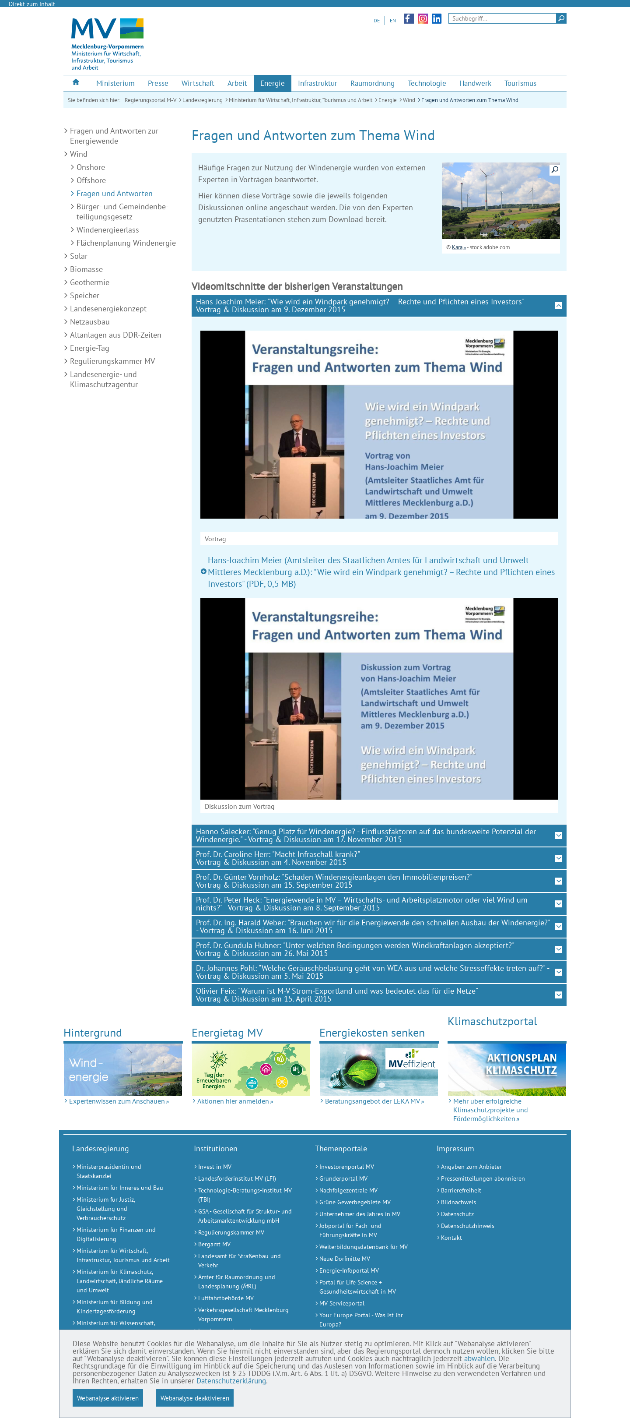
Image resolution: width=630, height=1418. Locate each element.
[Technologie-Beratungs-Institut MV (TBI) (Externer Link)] (244, 1195)
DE (377, 20)
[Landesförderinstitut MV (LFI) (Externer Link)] (244, 1178)
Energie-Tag (89, 348)
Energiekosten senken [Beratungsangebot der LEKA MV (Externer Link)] (372, 1032)
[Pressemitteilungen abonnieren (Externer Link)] (486, 1178)
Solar (79, 256)
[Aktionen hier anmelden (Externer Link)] (251, 1070)
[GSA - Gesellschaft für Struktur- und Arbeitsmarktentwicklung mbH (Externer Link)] (244, 1216)
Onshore (91, 167)
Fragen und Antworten (115, 193)
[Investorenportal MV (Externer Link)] (365, 1166)
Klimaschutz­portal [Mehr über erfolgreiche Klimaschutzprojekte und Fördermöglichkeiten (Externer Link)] (492, 1021)
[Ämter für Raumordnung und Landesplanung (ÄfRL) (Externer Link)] (244, 1282)
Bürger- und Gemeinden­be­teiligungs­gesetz (122, 211)
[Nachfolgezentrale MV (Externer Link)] (365, 1190)
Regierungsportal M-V (150, 100)
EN (393, 20)
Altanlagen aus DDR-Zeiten (115, 335)
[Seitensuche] (507, 18)
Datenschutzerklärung (231, 1381)
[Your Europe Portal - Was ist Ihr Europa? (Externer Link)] (365, 1320)
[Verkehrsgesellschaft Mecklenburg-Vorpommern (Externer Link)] (244, 1314)
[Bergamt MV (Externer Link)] (244, 1244)
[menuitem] (76, 83)
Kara (457, 247)
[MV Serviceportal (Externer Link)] (365, 1303)
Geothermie (89, 282)
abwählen (479, 1358)
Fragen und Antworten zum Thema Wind (469, 100)
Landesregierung (202, 100)
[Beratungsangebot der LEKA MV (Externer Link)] (379, 1070)
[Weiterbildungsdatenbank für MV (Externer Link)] (365, 1247)
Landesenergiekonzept (108, 308)
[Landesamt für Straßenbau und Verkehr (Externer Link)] (244, 1261)
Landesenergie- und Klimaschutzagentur (104, 379)
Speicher (84, 295)
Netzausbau (90, 322)
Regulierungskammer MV (112, 361)
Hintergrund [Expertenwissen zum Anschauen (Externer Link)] (92, 1032)
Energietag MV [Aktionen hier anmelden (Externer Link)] (227, 1032)
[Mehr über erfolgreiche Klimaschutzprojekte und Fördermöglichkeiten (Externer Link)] (507, 1070)
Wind (409, 100)
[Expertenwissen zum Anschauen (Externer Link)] (123, 1070)
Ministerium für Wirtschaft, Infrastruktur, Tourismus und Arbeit (300, 100)
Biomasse (86, 269)
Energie (387, 100)
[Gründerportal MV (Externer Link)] (365, 1178)
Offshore (91, 180)
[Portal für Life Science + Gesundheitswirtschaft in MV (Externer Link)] (365, 1287)
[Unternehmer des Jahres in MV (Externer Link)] (365, 1214)
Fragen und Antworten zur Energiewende (114, 136)
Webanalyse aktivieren (108, 1397)
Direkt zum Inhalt (32, 4)
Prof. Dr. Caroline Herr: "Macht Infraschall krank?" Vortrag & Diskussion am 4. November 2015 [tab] (278, 858)
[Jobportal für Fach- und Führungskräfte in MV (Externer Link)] (365, 1230)
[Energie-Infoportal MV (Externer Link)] (365, 1270)
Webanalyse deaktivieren (195, 1397)
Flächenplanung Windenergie (126, 243)
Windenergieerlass (108, 230)
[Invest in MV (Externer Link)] (244, 1166)
